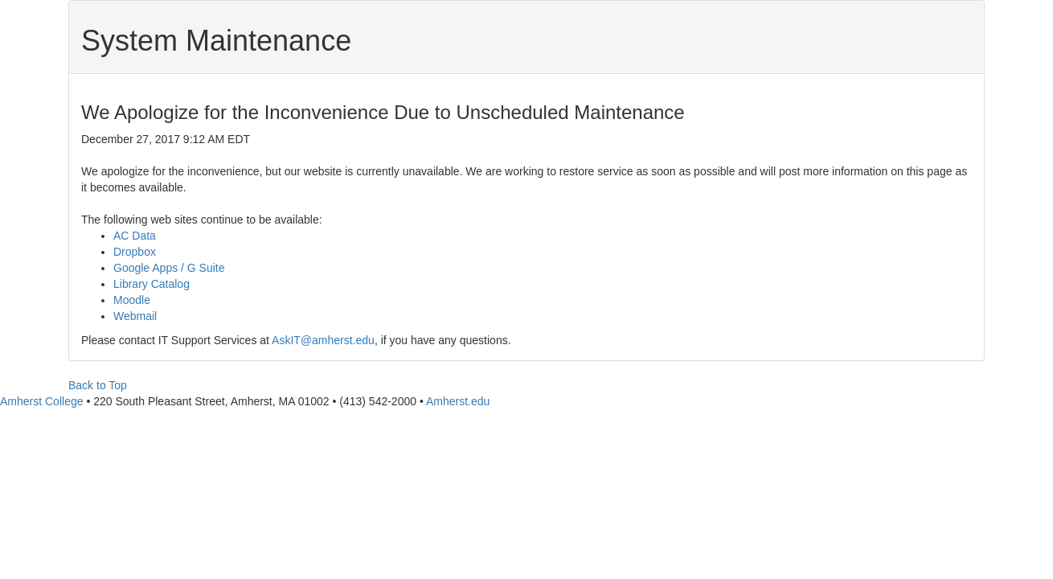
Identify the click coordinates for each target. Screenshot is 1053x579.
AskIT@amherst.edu (323, 340)
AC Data (134, 235)
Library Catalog (151, 283)
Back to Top (97, 385)
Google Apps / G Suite (169, 267)
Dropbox (134, 251)
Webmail (135, 316)
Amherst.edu (458, 401)
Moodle (131, 300)
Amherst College (42, 401)
